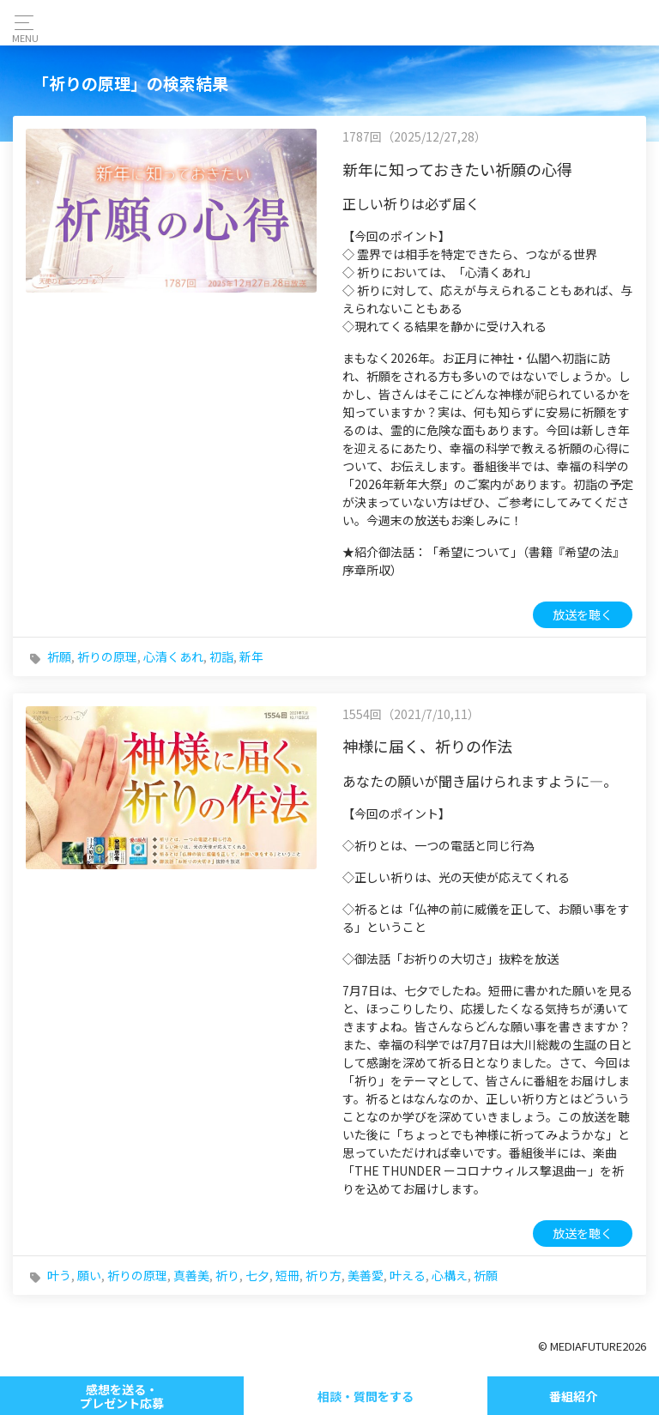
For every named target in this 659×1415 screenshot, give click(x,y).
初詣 (221, 656)
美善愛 (366, 1275)
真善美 (191, 1275)
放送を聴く (583, 614)
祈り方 (323, 1275)
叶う (59, 1275)
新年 (251, 656)
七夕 (257, 1275)
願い (89, 1275)
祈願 (59, 656)
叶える (408, 1275)
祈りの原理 (107, 656)
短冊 (287, 1275)
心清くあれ (173, 656)
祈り (227, 1275)
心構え (450, 1275)
